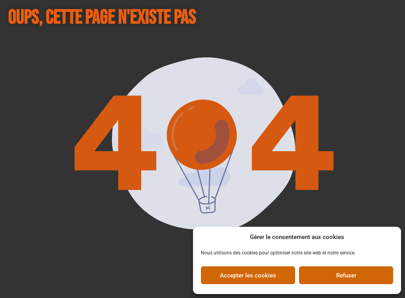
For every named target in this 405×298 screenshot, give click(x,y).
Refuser (346, 275)
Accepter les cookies (248, 275)
